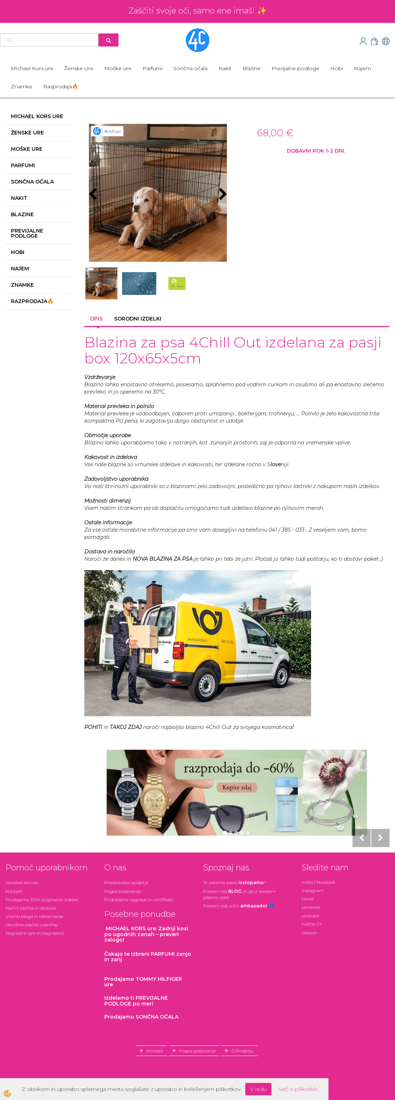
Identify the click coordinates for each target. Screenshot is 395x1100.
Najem (362, 68)
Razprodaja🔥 (60, 86)
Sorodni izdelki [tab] (137, 318)
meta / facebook (318, 882)
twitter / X (312, 924)
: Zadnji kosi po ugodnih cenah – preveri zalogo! (146, 934)
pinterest (311, 907)
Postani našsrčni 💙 (238, 905)
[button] (222, 195)
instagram (313, 890)
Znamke (21, 86)
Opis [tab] (96, 318)
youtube (310, 915)
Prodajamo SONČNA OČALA (142, 1017)
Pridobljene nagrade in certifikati (138, 899)
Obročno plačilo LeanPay (31, 924)
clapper (309, 932)
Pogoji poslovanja (122, 891)
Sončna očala (190, 68)
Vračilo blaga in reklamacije (34, 916)
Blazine (251, 68)
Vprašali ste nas (21, 882)
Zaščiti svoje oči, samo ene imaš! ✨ (198, 11)
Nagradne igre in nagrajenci (34, 933)
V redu (258, 1089)
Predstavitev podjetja (126, 882)
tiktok (308, 899)
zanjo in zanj (147, 957)
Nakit (224, 68)
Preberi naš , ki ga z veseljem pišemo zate (239, 894)
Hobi (336, 68)
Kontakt (14, 891)
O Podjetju (242, 1050)
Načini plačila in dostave (30, 908)
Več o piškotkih (298, 1089)
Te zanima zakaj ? (234, 882)
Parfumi (152, 68)
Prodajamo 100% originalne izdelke (41, 899)
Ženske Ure (78, 68)
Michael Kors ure (32, 68)
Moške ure (118, 68)
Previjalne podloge (295, 68)
